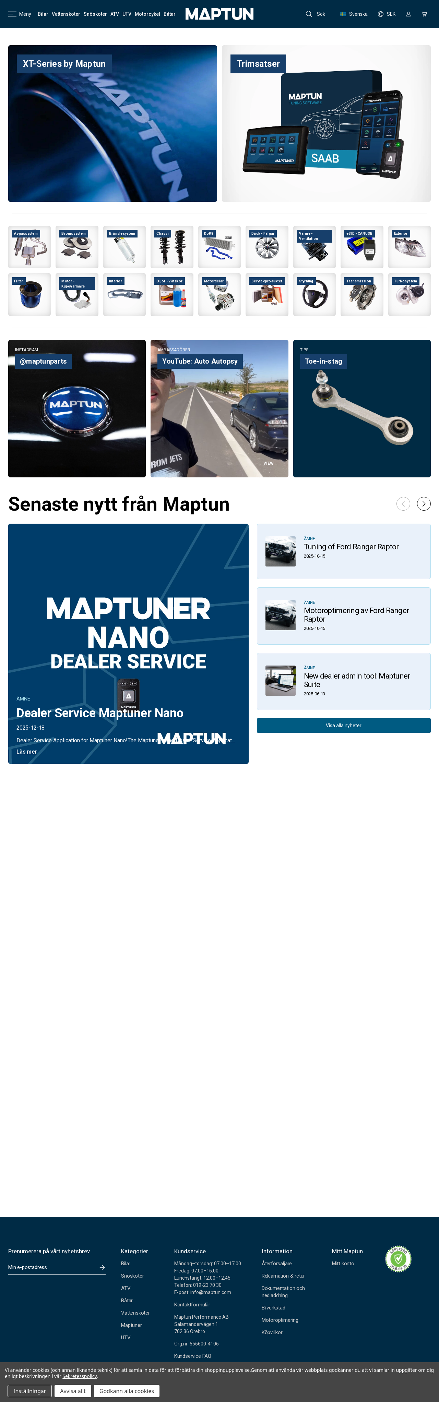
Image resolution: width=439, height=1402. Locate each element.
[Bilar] (43, 14)
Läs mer (26, 751)
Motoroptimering (280, 1320)
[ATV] (114, 14)
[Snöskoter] (95, 14)
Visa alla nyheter (343, 725)
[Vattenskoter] (66, 14)
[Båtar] (170, 14)
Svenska (354, 14)
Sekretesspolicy (79, 1376)
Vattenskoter (135, 1313)
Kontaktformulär (192, 1305)
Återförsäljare (277, 1263)
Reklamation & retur (283, 1276)
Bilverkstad (273, 1308)
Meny (19, 14)
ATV (125, 1288)
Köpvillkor (272, 1332)
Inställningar (29, 1391)
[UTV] (126, 14)
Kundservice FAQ (192, 1356)
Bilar (125, 1263)
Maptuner (131, 1325)
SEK (386, 14)
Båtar (127, 1300)
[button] (424, 504)
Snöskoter (132, 1276)
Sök (315, 14)
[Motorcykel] (147, 14)
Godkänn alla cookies (126, 1391)
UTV (125, 1337)
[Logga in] (408, 14)
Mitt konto (343, 1263)
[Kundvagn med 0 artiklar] (424, 14)
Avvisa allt (72, 1391)
